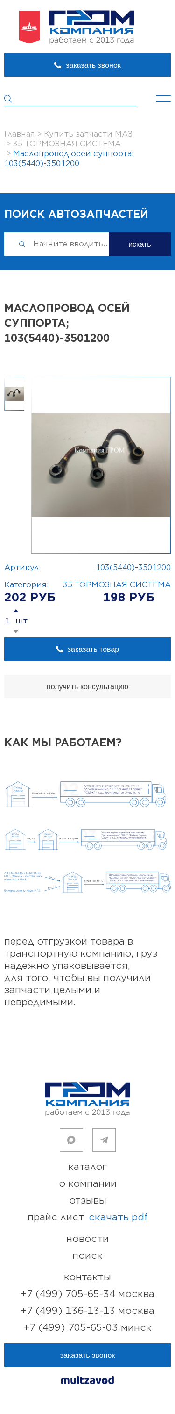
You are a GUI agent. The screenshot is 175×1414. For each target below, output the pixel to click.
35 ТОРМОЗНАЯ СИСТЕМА (117, 585)
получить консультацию (87, 687)
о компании (88, 1184)
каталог (87, 1167)
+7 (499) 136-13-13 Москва (87, 1311)
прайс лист (88, 1218)
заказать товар (93, 649)
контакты (87, 1277)
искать (139, 244)
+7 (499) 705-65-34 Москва (87, 1294)
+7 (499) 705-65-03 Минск (88, 1328)
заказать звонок (93, 65)
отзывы (87, 1200)
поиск (87, 1256)
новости (87, 1239)
